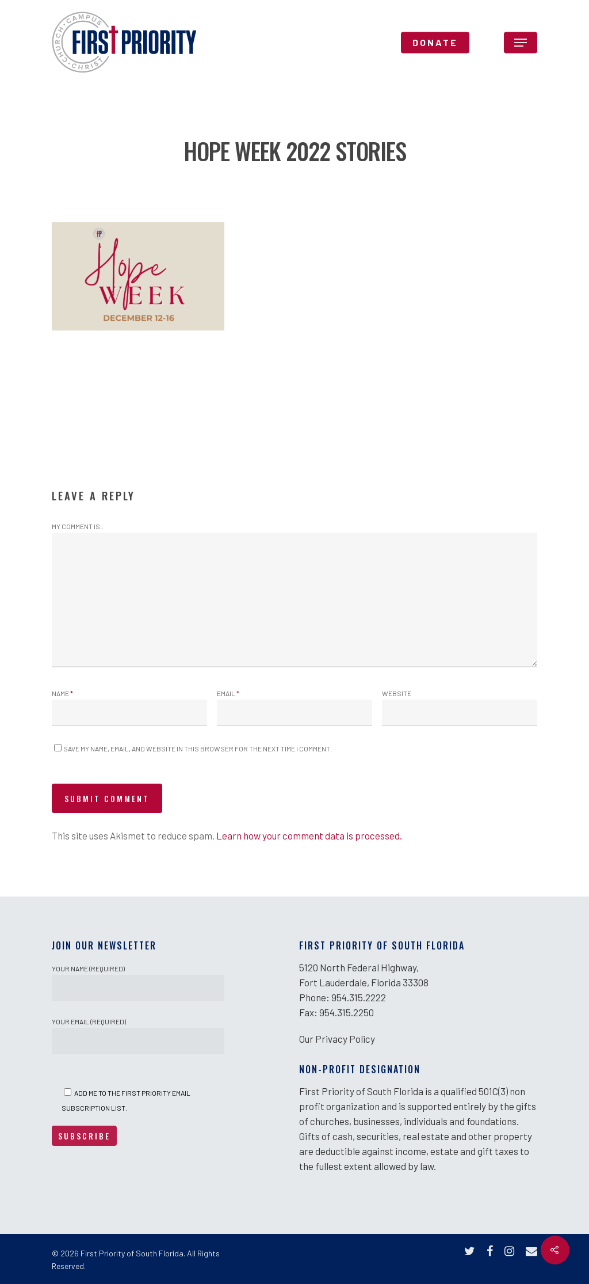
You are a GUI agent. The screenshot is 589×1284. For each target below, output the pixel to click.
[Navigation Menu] (520, 42)
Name (62, 693)
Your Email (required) (138, 1035)
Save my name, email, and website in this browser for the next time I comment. (197, 748)
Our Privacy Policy (337, 1038)
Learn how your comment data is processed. (309, 835)
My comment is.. (78, 526)
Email (228, 693)
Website (396, 693)
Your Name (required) (138, 982)
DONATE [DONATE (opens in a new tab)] (435, 42)
